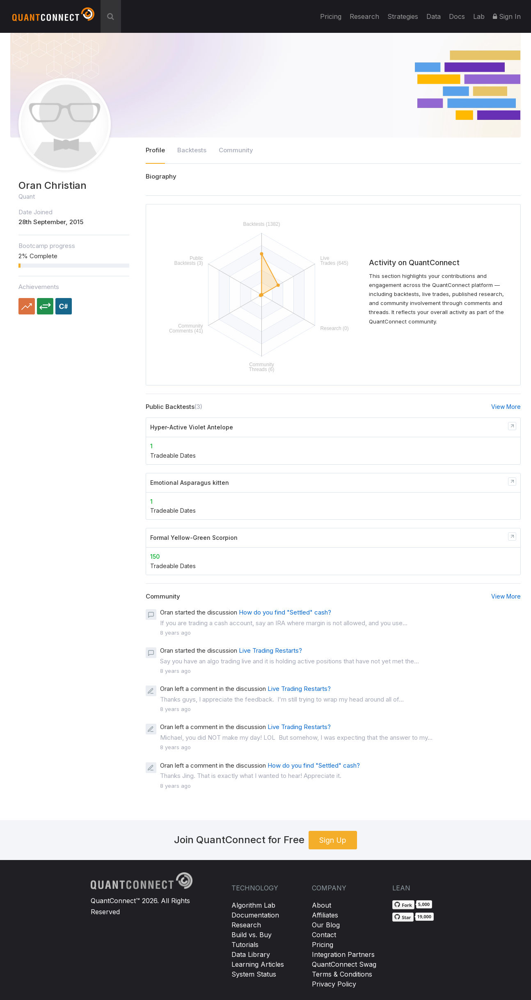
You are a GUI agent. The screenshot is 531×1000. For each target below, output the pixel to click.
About (321, 905)
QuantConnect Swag (344, 964)
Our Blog (326, 925)
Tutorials (245, 944)
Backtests (191, 150)
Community (236, 150)
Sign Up (332, 840)
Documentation (255, 915)
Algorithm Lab (253, 905)
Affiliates (325, 915)
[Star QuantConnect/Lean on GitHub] (402, 917)
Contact (324, 935)
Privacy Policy (334, 984)
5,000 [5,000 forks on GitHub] (424, 904)
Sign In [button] (507, 16)
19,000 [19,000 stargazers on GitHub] (424, 916)
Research (364, 16)
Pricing (330, 16)
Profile (155, 150)
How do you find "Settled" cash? (285, 612)
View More (506, 406)
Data (433, 16)
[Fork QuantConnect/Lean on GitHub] (403, 904)
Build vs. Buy (251, 935)
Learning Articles (257, 964)
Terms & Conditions (342, 974)
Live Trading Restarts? (270, 650)
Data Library (250, 954)
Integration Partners (343, 954)
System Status (253, 974)
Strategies (402, 16)
